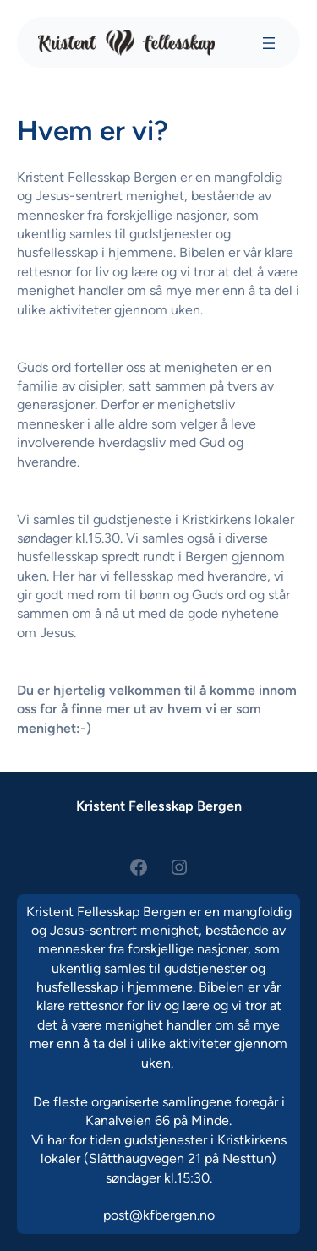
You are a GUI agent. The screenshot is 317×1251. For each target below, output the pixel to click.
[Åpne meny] (269, 43)
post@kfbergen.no (159, 1215)
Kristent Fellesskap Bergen (159, 806)
